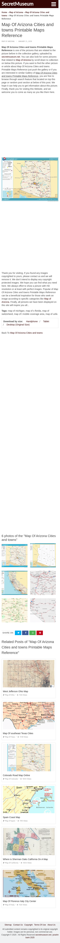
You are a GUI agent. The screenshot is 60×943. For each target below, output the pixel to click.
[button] (53, 4)
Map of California (10, 863)
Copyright (28, 925)
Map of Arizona (8, 41)
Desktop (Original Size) (18, 324)
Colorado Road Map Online (16, 775)
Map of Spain (9, 821)
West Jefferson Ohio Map (15, 691)
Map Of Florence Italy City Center (19, 901)
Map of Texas (9, 737)
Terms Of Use (40, 925)
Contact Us (18, 925)
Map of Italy (8, 905)
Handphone (32, 321)
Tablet (46, 321)
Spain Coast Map (11, 817)
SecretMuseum (17, 4)
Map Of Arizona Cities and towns (26, 333)
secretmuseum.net (11, 56)
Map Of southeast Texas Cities (18, 733)
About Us (51, 925)
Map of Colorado (10, 779)
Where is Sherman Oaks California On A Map (25, 859)
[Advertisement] (30, 126)
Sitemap (8, 925)
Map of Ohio (9, 695)
